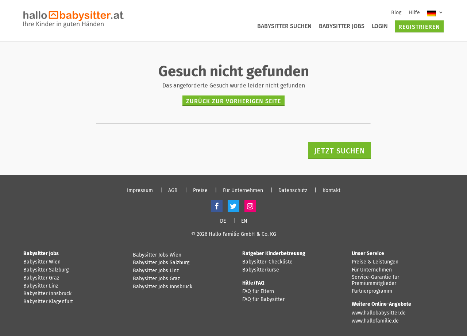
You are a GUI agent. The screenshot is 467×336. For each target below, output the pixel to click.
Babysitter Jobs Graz (156, 279)
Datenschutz (292, 191)
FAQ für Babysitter (263, 299)
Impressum (140, 191)
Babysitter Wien (42, 262)
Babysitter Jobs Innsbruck (162, 287)
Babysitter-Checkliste (267, 262)
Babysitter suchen (284, 26)
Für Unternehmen (243, 191)
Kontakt (331, 191)
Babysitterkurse (260, 270)
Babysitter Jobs (341, 26)
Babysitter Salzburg (46, 270)
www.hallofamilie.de (375, 321)
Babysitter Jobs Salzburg (161, 263)
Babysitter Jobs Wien (157, 255)
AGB (173, 191)
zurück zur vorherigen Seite (233, 101)
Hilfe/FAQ (253, 283)
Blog (396, 12)
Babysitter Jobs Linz (156, 271)
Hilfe (414, 12)
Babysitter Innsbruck (47, 294)
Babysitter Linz (40, 286)
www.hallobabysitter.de (379, 313)
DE (223, 221)
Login (380, 26)
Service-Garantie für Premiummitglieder (375, 280)
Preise (200, 191)
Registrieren (419, 26)
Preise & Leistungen (375, 262)
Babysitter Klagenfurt (48, 302)
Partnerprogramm (372, 291)
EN (244, 221)
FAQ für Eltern (258, 291)
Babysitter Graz (41, 278)
